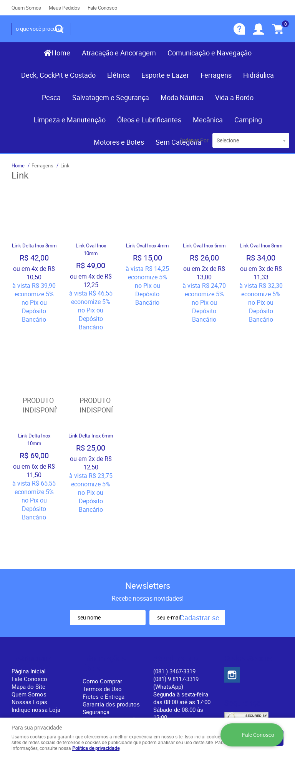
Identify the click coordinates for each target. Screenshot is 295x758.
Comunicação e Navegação (209, 52)
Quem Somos (26, 7)
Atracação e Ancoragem (119, 52)
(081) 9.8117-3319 (176, 602)
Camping (248, 119)
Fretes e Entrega (103, 616)
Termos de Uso (102, 609)
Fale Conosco (102, 7)
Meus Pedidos (64, 7)
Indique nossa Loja (36, 629)
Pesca (51, 97)
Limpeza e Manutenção (69, 119)
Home (60, 52)
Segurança (96, 632)
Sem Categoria (178, 142)
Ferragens (216, 75)
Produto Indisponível (34, 365)
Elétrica (118, 75)
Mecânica (208, 119)
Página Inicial (29, 591)
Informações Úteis (104, 583)
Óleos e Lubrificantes (149, 119)
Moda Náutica (182, 97)
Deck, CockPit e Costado (58, 75)
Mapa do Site (28, 606)
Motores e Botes (119, 142)
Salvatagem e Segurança (110, 97)
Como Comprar (102, 601)
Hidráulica (258, 75)
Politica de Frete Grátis (112, 639)
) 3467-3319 (174, 591)
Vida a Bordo (234, 97)
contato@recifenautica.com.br (192, 645)
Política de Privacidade (112, 647)
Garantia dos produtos (111, 624)
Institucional (32, 578)
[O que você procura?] (59, 29)
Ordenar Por (194, 140)
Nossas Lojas (29, 622)
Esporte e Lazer (165, 75)
